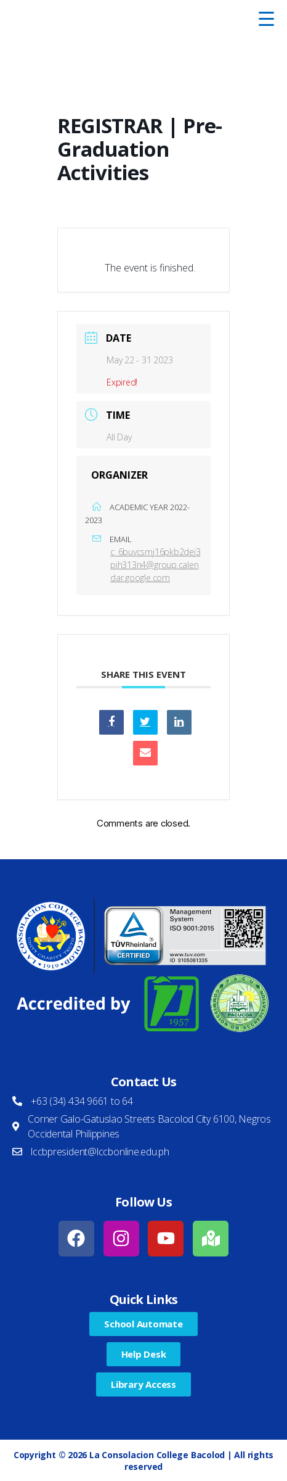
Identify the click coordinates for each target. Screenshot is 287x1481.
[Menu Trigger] (266, 18)
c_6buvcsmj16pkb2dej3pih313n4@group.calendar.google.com (155, 565)
